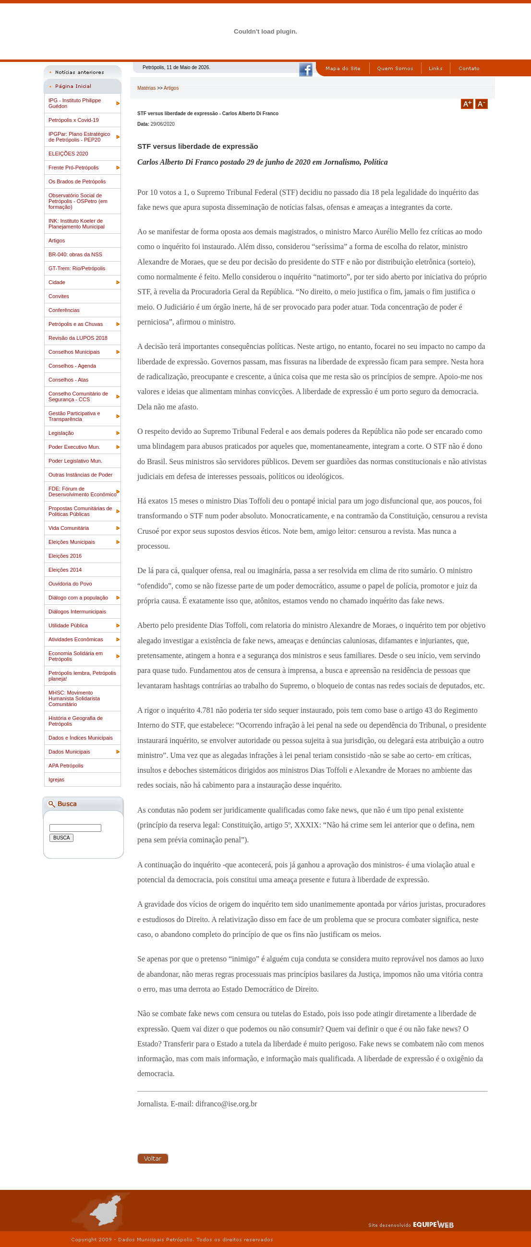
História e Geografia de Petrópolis (75, 721)
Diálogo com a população (78, 597)
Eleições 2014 (65, 570)
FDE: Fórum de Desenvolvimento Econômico (82, 491)
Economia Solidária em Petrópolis (75, 656)
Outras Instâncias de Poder (80, 475)
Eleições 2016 (65, 556)
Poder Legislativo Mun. (75, 461)
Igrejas (56, 779)
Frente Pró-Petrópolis (73, 167)
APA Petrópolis (66, 765)
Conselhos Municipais (74, 352)
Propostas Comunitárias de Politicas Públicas (80, 511)
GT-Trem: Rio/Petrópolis (76, 268)
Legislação (61, 433)
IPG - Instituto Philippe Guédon (74, 103)
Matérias (146, 88)
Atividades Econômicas (75, 639)
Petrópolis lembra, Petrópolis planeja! (82, 676)
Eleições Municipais (71, 542)
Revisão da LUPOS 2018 (78, 338)
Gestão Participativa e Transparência (74, 416)
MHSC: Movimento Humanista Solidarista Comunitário (74, 698)
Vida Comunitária (68, 528)
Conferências (64, 310)
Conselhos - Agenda (72, 366)
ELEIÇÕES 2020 (68, 153)
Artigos (56, 240)
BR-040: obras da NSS (75, 254)
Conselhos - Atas (68, 380)
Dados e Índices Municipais (80, 738)
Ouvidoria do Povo (70, 584)
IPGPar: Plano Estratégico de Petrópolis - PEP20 (79, 137)
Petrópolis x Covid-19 (73, 120)
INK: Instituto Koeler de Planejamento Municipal (76, 223)
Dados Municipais (69, 752)
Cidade (56, 282)
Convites (58, 296)
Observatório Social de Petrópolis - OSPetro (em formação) (78, 201)
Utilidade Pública (68, 625)
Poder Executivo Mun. (74, 447)
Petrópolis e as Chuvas (75, 324)
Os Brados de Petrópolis (77, 181)
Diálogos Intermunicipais (77, 611)
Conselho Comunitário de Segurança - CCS (78, 396)
